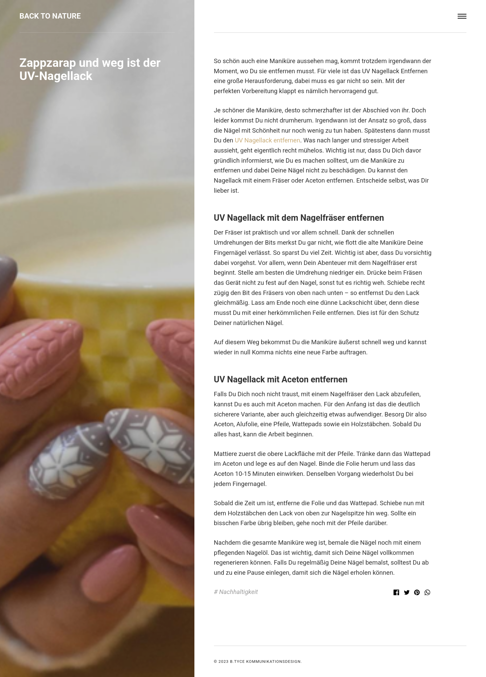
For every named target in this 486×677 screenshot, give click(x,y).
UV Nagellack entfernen (266, 140)
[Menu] (462, 16)
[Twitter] (407, 593)
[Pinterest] (418, 593)
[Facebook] (397, 593)
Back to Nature (50, 15)
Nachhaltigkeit (238, 592)
